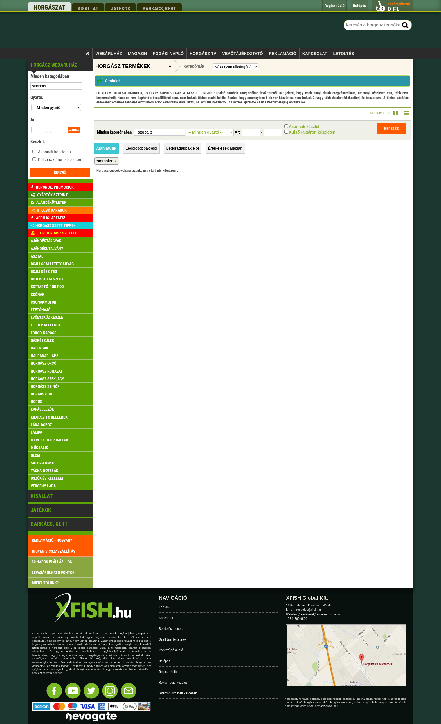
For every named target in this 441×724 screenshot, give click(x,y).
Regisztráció (168, 672)
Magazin (137, 53)
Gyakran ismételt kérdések (178, 693)
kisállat (88, 8)
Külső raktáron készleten (59, 159)
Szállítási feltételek (172, 639)
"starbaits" (104, 161)
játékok (120, 8)
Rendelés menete (171, 628)
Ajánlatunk (106, 148)
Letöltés (343, 53)
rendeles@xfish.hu (308, 610)
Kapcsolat (314, 53)
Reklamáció (282, 53)
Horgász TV (203, 53)
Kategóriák (194, 66)
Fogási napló (168, 53)
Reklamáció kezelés (173, 682)
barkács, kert (159, 8)
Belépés (164, 661)
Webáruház (109, 53)
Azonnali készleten (54, 152)
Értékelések (225, 148)
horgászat (49, 7)
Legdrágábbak (182, 148)
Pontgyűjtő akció (171, 650)
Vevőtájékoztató (242, 53)
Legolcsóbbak (141, 148)
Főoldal (164, 607)
